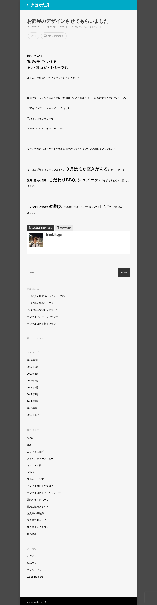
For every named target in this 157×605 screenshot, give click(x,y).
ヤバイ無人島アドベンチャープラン (46, 296)
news (62, 27)
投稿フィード (34, 563)
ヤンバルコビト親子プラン (41, 323)
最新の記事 (65, 227)
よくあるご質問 (35, 451)
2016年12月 (33, 408)
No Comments (53, 35)
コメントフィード (36, 570)
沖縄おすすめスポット (39, 499)
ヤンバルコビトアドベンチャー (44, 492)
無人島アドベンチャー (39, 520)
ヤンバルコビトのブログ (90, 27)
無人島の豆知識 (35, 513)
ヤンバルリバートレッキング (42, 316)
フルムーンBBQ (35, 479)
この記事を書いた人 (42, 227)
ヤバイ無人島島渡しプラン (41, 303)
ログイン (32, 556)
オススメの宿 (72, 27)
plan (29, 444)
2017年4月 (33, 380)
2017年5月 (33, 373)
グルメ (30, 472)
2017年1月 (33, 401)
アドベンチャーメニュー (40, 458)
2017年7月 (33, 360)
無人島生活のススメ (38, 527)
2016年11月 (33, 415)
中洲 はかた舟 (38, 5)
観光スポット (34, 534)
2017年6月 (33, 367)
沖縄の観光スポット (38, 506)
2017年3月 (33, 387)
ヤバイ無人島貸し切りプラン (42, 310)
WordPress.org (35, 576)
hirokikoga (34, 27)
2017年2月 (33, 394)
